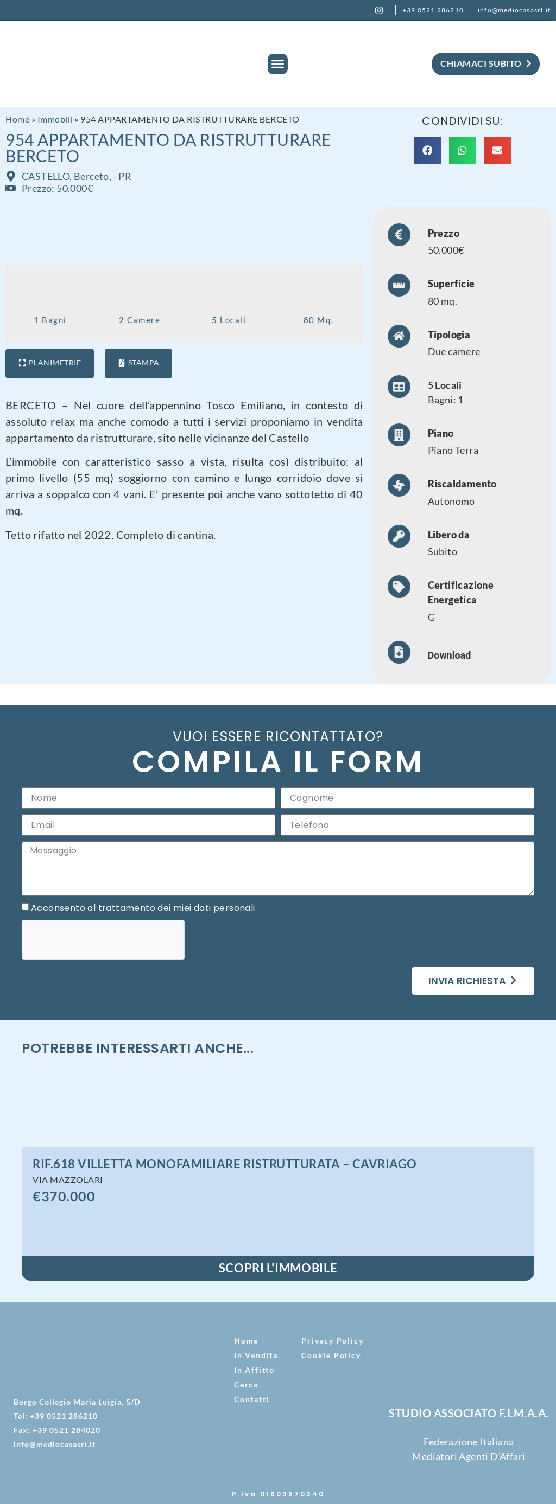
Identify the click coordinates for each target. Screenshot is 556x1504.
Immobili (55, 119)
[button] (278, 64)
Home (17, 119)
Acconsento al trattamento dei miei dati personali (143, 908)
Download (449, 655)
